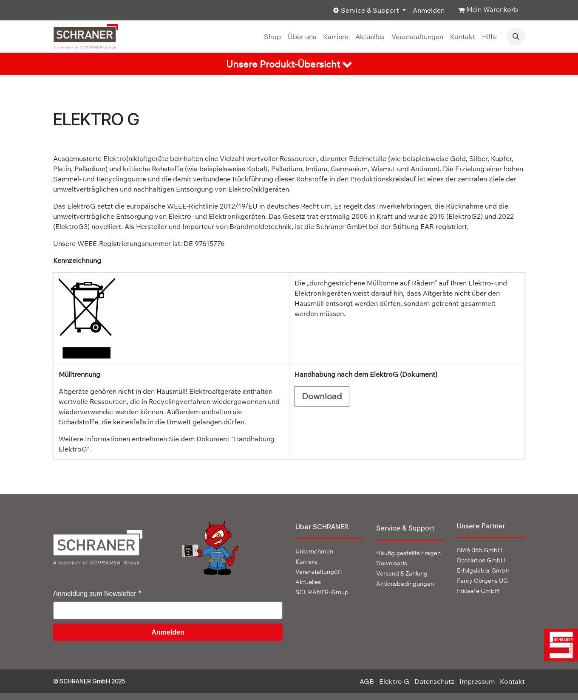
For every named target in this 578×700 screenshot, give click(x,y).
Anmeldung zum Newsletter (94, 593)
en (318, 571)
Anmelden (429, 10)
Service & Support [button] (367, 10)
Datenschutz (434, 681)
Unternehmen (314, 551)
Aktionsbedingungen (405, 583)
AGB (367, 681)
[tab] (289, 64)
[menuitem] (272, 36)
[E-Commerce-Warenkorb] (488, 10)
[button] (516, 36)
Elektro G (394, 681)
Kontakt (512, 681)
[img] (559, 645)
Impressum (477, 681)
